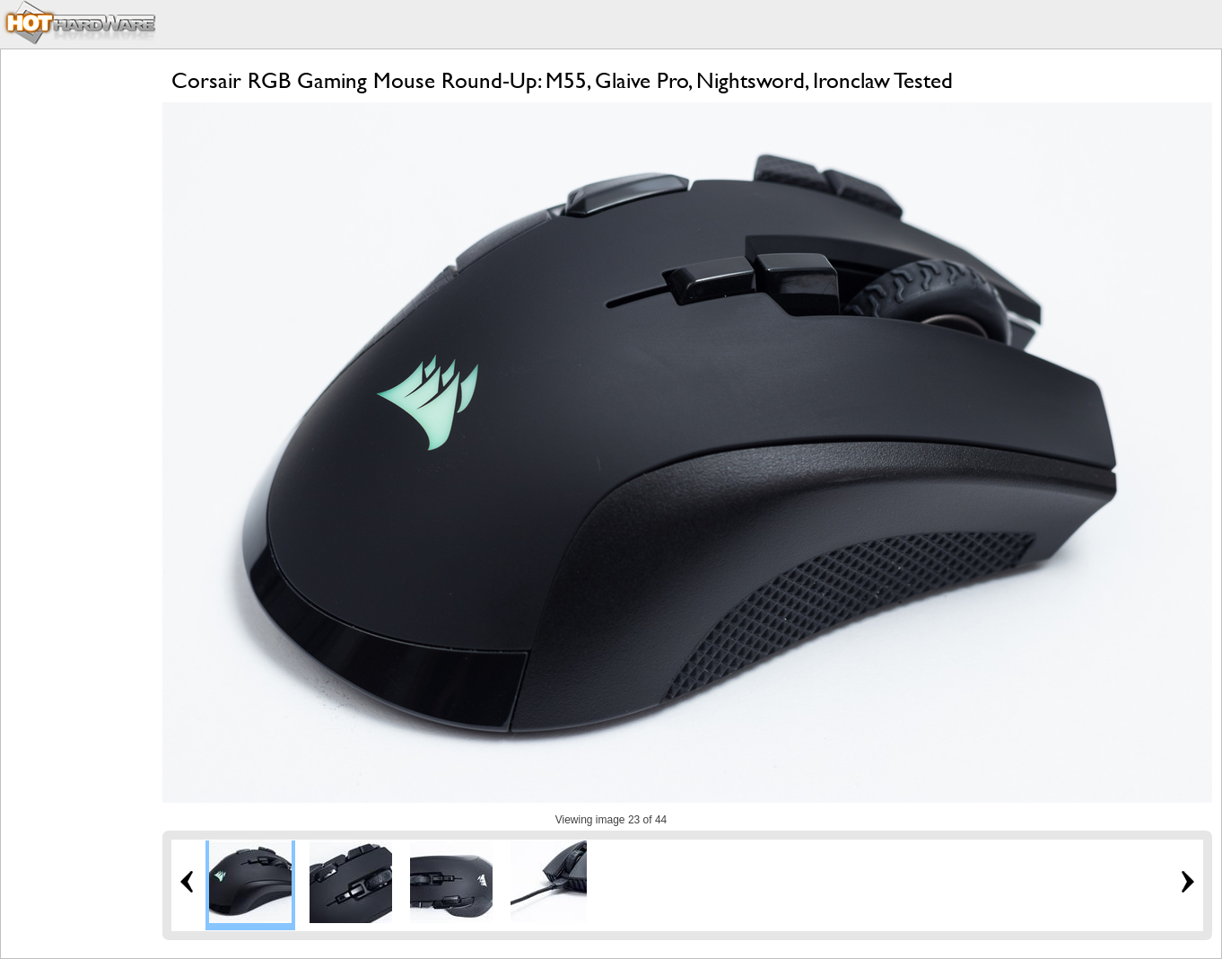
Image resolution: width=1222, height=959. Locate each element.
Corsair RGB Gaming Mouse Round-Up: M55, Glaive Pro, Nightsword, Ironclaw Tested (562, 80)
